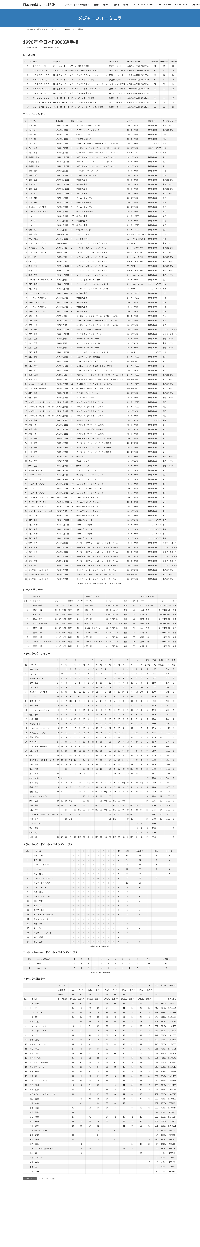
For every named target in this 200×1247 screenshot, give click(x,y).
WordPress (88, 1242)
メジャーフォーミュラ (46, 1179)
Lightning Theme (100, 1242)
